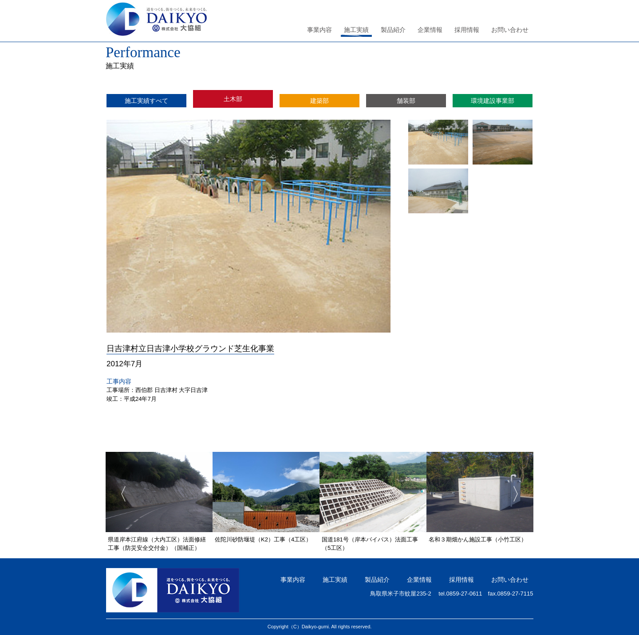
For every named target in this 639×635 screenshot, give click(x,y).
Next (520, 494)
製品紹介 (393, 29)
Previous (119, 494)
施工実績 (356, 29)
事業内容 (319, 29)
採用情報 (466, 29)
